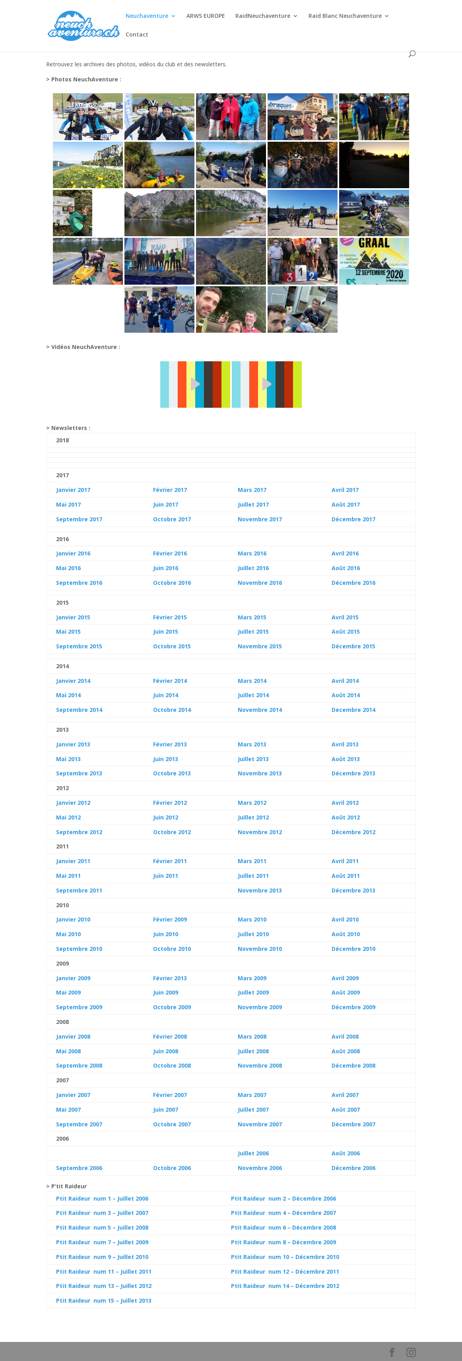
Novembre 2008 (260, 1065)
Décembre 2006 (353, 1168)
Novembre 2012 (260, 832)
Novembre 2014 (260, 709)
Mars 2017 (252, 490)
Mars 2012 (252, 802)
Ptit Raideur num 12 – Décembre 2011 (285, 1271)
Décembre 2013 (353, 773)
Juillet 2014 (253, 695)
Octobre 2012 (172, 832)
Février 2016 (170, 553)
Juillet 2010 (253, 934)
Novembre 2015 (260, 646)
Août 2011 (346, 875)
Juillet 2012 (253, 817)
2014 (73, 695)
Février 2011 (170, 861)
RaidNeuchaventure (262, 16)
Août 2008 (346, 1051)
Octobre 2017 (172, 519)
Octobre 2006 (172, 1168)
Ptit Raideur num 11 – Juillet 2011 (103, 1271)
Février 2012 (170, 802)
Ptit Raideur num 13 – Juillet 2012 (103, 1286)
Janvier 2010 (73, 919)
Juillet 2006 (253, 1153)
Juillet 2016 (253, 568)
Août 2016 (346, 568)
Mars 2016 (252, 553)
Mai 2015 (68, 631)
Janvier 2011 (73, 861)
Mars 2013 (252, 744)
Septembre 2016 (79, 582)
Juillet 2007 (253, 1109)
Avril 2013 (345, 744)
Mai (61, 695)
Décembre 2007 (353, 1124)
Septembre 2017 (79, 519)
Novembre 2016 (260, 582)
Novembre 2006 (260, 1168)
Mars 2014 (252, 680)
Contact (137, 35)
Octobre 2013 (172, 773)
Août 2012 (346, 817)
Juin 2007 (165, 1109)
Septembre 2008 (79, 1065)
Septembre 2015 (79, 646)
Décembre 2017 (353, 519)
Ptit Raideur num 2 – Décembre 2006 (283, 1198)
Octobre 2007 (172, 1124)
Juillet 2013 (253, 759)
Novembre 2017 (260, 519)
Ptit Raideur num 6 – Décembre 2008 (283, 1227)
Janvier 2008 (73, 1036)
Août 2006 (346, 1153)
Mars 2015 (252, 617)
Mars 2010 (252, 919)
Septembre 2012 (79, 832)
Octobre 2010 (172, 948)
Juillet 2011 (253, 875)
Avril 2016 (345, 553)
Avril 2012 (345, 802)
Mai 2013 (68, 759)
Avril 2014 (345, 680)
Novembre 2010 (260, 948)
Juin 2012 (165, 817)
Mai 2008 (68, 1051)
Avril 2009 (345, 978)
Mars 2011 (252, 861)
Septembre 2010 (79, 948)
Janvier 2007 (73, 1095)
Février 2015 (170, 617)
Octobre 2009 (172, 1007)
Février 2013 (170, 744)
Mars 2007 (252, 1095)
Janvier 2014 (73, 680)
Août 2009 (346, 992)
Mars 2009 (252, 978)
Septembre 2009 (79, 1007)
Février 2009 (170, 919)
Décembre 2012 (353, 832)
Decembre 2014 (353, 709)
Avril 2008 (345, 1036)
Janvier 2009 (73, 978)
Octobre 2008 (172, 1065)
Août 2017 (346, 504)
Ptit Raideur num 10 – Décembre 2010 (285, 1257)
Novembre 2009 (260, 1007)
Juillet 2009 (253, 992)
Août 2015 (346, 631)
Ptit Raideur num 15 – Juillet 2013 (103, 1300)
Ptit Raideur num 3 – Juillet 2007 (102, 1212)
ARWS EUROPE (205, 16)
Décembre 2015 (353, 646)
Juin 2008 (165, 1051)
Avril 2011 (345, 861)
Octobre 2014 (172, 709)
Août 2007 (346, 1109)
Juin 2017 (165, 504)
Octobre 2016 (172, 582)
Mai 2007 (68, 1109)
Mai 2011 (68, 875)
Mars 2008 (252, 1036)
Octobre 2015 (172, 646)
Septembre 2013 (79, 773)
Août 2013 (346, 759)
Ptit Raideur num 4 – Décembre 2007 (283, 1212)
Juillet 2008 (253, 1051)
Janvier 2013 (73, 744)
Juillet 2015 (253, 631)
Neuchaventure (147, 16)
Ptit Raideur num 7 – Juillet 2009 (102, 1242)
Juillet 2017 (253, 504)
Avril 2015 (345, 617)
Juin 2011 (165, 875)
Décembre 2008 (353, 1065)
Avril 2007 (345, 1095)
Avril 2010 (345, 919)
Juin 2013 (165, 759)
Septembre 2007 (79, 1124)
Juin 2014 (165, 695)
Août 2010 (346, 934)
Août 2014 (346, 695)
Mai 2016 (68, 568)
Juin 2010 (165, 934)
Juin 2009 (165, 992)
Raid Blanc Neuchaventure (345, 16)
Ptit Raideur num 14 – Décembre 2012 (285, 1286)
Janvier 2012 (73, 802)
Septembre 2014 (79, 709)
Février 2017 (170, 490)
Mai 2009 (68, 992)
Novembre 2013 (260, 773)
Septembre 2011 (79, 890)
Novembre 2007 (260, 1124)
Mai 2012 (68, 817)
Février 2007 (170, 1095)
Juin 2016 (165, 568)
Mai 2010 (68, 934)
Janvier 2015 (73, 617)
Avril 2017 (345, 490)
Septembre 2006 (79, 1168)
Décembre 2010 (353, 948)
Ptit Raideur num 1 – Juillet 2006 (102, 1198)
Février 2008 (170, 1036)
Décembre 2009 (353, 1007)
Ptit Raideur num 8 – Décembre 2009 (283, 1242)
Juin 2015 (165, 631)
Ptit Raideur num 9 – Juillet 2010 (102, 1257)
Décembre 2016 (353, 582)
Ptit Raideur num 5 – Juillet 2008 (102, 1227)
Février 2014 (170, 680)
